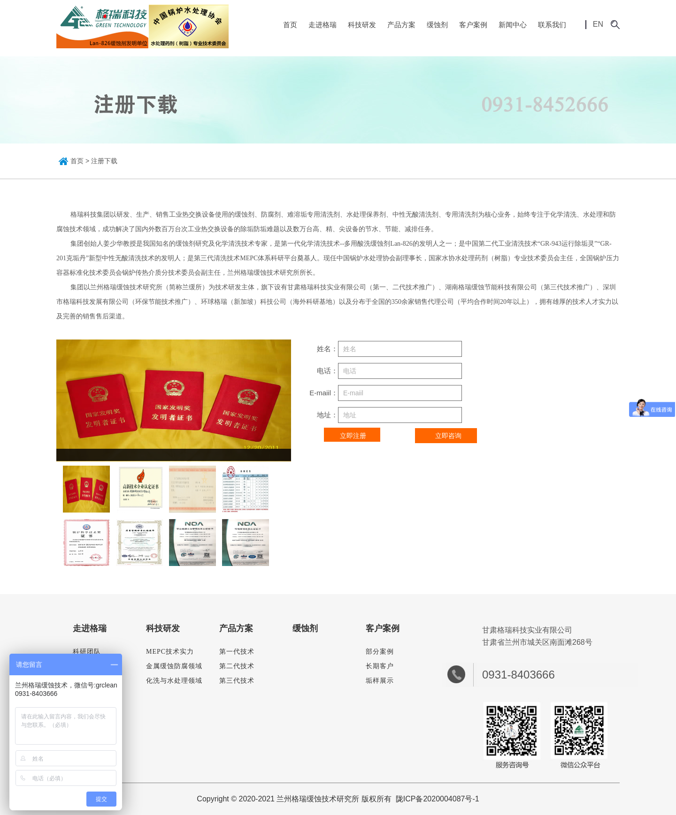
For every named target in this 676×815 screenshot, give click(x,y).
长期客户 (380, 666)
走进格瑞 (322, 25)
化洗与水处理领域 (174, 680)
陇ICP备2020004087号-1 (437, 799)
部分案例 (380, 651)
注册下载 (104, 161)
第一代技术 (236, 651)
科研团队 (87, 651)
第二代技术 (236, 666)
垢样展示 (380, 680)
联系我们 (552, 25)
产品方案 (401, 25)
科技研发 (362, 25)
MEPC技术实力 (170, 651)
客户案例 (473, 25)
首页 (290, 25)
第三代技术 (236, 680)
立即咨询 (448, 435)
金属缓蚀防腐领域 (174, 666)
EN (592, 24)
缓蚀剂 (437, 25)
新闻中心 (513, 25)
